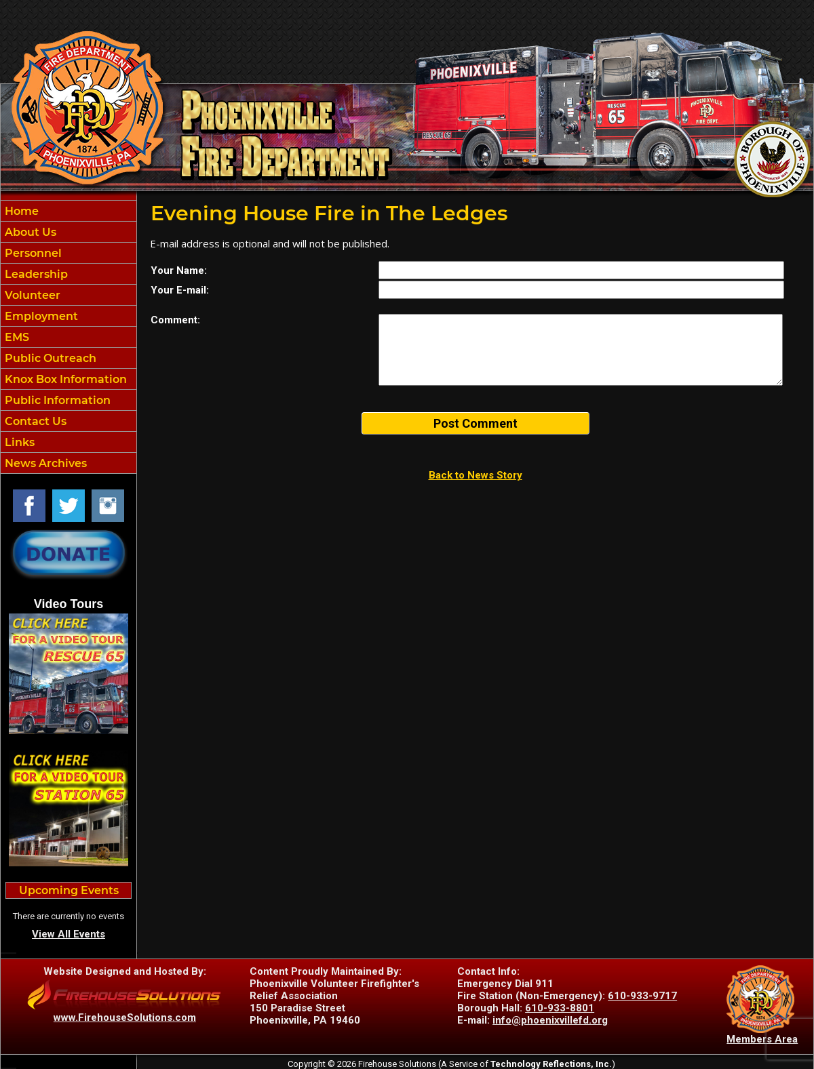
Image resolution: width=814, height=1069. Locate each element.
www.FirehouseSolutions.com (125, 1017)
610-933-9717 (642, 996)
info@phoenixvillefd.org (550, 1020)
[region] (68, 337)
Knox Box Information (64, 379)
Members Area (762, 1039)
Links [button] (18, 442)
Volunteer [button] (31, 295)
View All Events (68, 934)
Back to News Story (475, 475)
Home (20, 211)
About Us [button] (29, 232)
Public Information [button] (56, 400)
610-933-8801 (559, 1008)
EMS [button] (15, 337)
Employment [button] (40, 316)
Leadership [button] (35, 274)
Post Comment (475, 423)
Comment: (175, 320)
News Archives (44, 463)
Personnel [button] (32, 253)
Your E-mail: (180, 290)
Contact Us (34, 421)
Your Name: (179, 270)
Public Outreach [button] (49, 358)
